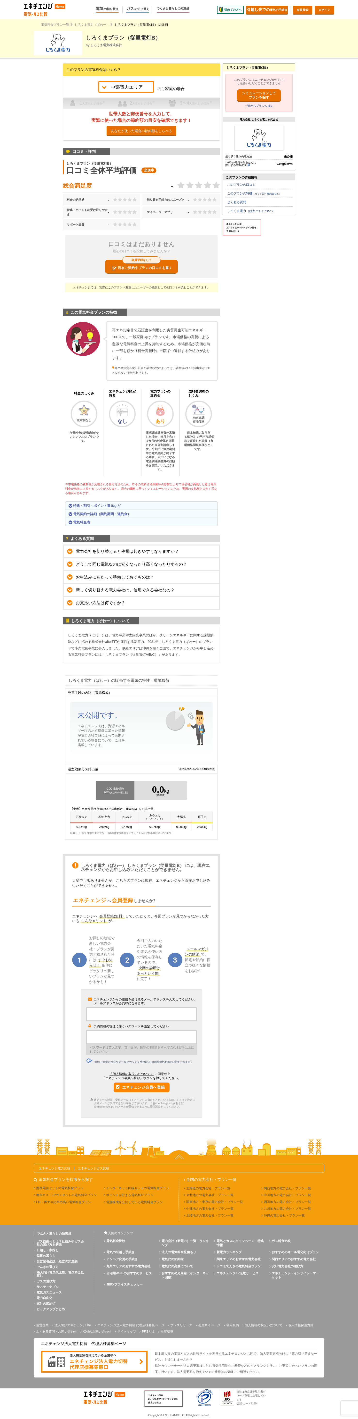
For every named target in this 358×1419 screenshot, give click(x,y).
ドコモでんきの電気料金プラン (239, 1266)
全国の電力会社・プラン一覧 (211, 1180)
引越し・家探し (48, 1250)
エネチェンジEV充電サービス (237, 1273)
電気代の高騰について (177, 1266)
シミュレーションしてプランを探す (259, 95)
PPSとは (148, 1331)
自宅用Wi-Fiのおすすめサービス (129, 1273)
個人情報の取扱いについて (263, 1325)
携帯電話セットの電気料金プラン (59, 1188)
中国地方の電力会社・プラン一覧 (287, 1195)
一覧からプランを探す (258, 106)
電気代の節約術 (173, 1259)
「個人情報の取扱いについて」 (131, 1074)
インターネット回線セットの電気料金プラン (137, 1188)
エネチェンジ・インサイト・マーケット (295, 1275)
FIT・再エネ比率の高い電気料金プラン (63, 1202)
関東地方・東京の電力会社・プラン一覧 (214, 1201)
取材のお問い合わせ (97, 1331)
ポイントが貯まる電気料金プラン (129, 1195)
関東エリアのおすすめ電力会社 (239, 1259)
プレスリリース (181, 1325)
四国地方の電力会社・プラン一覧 (287, 1201)
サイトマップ (126, 1331)
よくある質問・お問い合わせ (56, 1331)
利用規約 (232, 1325)
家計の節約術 (46, 1303)
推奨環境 (167, 1331)
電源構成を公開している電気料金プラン (134, 1202)
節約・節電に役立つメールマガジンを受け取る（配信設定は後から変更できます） (139, 1060)
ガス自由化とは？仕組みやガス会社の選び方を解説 (60, 1243)
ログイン (324, 10)
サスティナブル (48, 1287)
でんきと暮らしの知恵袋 (173, 8)
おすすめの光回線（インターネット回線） (185, 1275)
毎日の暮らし (46, 1256)
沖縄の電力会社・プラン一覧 (284, 1215)
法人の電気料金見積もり (179, 1252)
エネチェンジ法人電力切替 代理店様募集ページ (130, 1325)
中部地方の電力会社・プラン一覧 (209, 1208)
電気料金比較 (115, 1241)
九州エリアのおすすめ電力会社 (128, 1266)
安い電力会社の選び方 (287, 1266)
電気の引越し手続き (120, 1252)
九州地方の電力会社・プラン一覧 (287, 1208)
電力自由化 (44, 1298)
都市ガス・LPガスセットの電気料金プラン (66, 1195)
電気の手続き (267, 10)
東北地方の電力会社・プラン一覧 (209, 1195)
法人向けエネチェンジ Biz (72, 1325)
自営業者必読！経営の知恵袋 (57, 1261)
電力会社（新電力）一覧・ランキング (185, 1243)
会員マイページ (209, 1325)
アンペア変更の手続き (122, 1259)
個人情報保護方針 (300, 1325)
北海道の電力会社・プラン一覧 (208, 1188)
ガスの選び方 (46, 1281)
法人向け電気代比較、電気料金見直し (60, 1274)
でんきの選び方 (48, 1267)
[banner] (94, 1362)
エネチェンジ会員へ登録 (143, 1087)
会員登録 (302, 10)
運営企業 (42, 1325)
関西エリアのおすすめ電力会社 (294, 1259)
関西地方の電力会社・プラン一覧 (287, 1188)
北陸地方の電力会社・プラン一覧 (209, 1215)
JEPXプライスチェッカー (124, 1284)
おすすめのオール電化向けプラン (295, 1252)
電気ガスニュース (49, 1292)
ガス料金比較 (281, 1241)
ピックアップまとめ (51, 1309)
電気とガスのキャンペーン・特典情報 (240, 1243)
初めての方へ (230, 9)
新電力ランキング (229, 1252)
